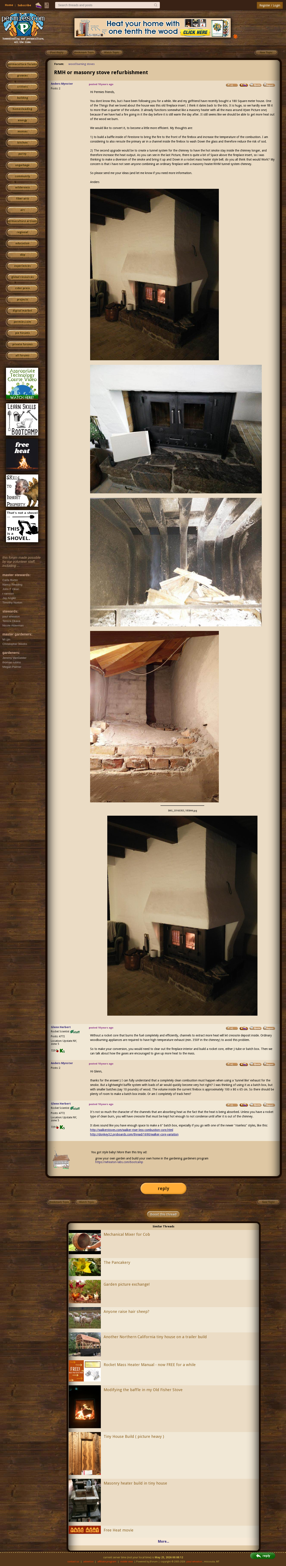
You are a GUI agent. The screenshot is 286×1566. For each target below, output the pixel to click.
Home (9, 5)
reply (163, 1188)
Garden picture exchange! (127, 1284)
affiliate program (106, 1561)
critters (22, 86)
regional (22, 232)
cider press (22, 288)
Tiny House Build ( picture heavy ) (134, 1436)
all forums (22, 355)
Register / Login (269, 5)
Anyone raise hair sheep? (126, 1311)
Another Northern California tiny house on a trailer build (155, 1337)
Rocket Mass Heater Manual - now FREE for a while (150, 1364)
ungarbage (22, 165)
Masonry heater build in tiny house (135, 1483)
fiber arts (22, 198)
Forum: (59, 64)
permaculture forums (22, 64)
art (22, 210)
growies (22, 75)
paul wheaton (194, 1561)
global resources (22, 277)
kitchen (22, 142)
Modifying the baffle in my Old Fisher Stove (143, 1389)
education (22, 243)
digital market (22, 310)
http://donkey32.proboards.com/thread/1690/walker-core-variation (134, 1134)
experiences (22, 265)
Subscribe (24, 5)
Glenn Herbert (61, 1027)
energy (22, 120)
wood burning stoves (81, 64)
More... (163, 1541)
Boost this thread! (163, 1214)
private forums (22, 344)
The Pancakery (117, 1262)
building (22, 97)
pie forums (22, 333)
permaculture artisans (22, 221)
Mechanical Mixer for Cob (127, 1234)
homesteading (22, 109)
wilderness (22, 187)
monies (22, 131)
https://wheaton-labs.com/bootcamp (119, 1162)
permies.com (22, 321)
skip (22, 254)
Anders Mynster (62, 83)
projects (22, 299)
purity (22, 153)
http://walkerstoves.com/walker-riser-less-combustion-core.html (131, 1130)
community (22, 176)
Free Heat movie (118, 1530)
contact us (73, 1561)
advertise (88, 1561)
